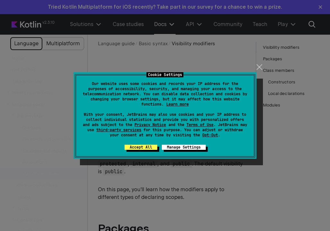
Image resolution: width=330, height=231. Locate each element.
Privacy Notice (150, 124)
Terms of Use (200, 124)
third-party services (118, 130)
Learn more (177, 104)
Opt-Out (210, 135)
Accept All (141, 147)
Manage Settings (184, 147)
